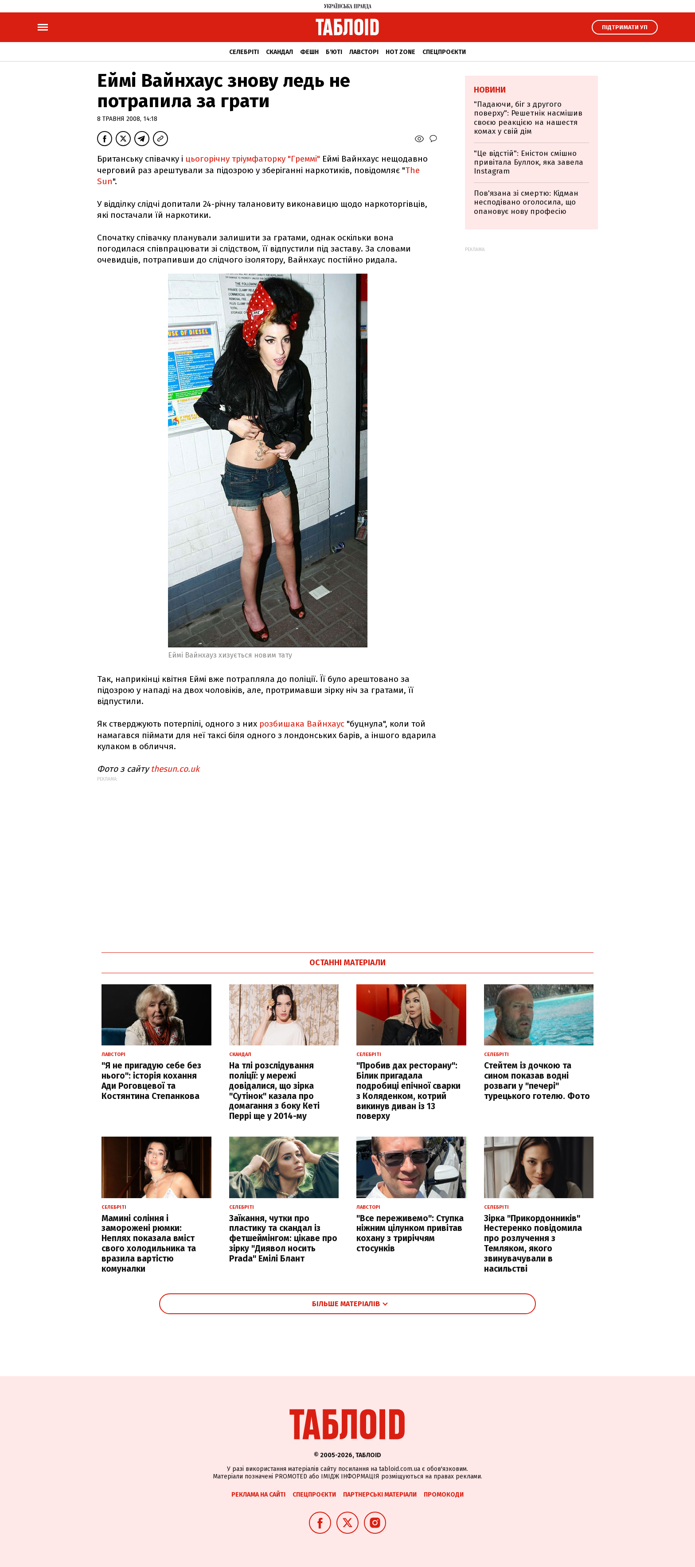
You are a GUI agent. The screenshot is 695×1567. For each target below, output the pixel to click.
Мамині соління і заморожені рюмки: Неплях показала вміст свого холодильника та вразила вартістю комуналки (149, 1243)
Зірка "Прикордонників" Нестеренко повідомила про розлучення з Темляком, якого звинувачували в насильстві (533, 1243)
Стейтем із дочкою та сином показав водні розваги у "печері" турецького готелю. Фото (537, 1080)
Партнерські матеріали (380, 1494)
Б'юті (334, 52)
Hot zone (400, 52)
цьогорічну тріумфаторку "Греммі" (252, 159)
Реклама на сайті (258, 1494)
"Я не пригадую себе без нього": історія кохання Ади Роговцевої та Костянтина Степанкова (151, 1080)
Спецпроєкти (444, 52)
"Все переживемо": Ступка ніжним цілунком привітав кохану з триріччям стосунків (410, 1233)
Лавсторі (364, 52)
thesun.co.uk (175, 769)
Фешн (309, 52)
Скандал (279, 52)
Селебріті (244, 52)
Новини (490, 90)
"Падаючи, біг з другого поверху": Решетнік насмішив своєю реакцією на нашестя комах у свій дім (528, 118)
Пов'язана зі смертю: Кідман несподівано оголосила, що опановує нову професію (526, 202)
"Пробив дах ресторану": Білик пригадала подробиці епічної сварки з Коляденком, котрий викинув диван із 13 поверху (408, 1090)
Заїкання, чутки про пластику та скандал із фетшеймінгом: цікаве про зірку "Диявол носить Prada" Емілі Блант (283, 1238)
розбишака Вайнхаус (301, 724)
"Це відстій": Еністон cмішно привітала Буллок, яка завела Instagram (528, 162)
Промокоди (444, 1494)
